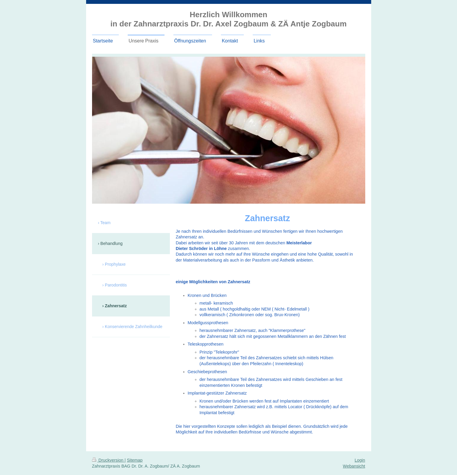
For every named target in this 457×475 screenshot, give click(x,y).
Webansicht (354, 466)
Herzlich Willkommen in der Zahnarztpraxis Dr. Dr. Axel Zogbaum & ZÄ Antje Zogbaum (228, 19)
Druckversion (108, 460)
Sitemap (135, 460)
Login (360, 460)
